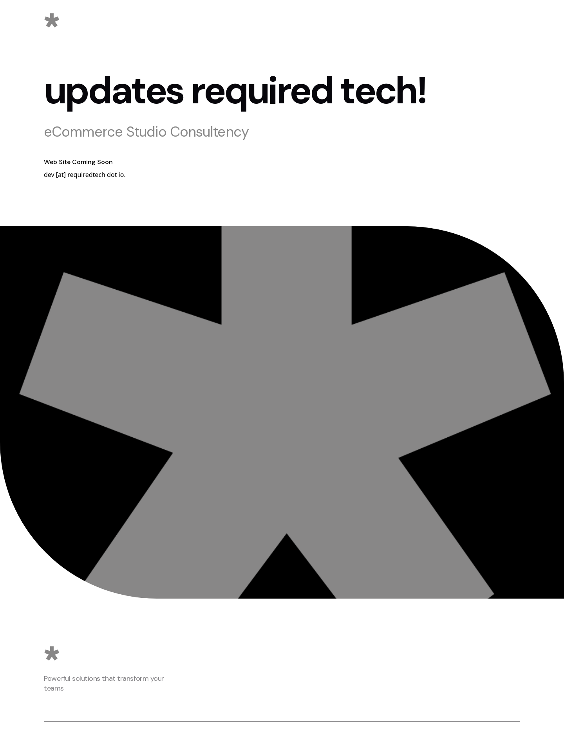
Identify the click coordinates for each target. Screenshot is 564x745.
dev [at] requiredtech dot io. (85, 174)
